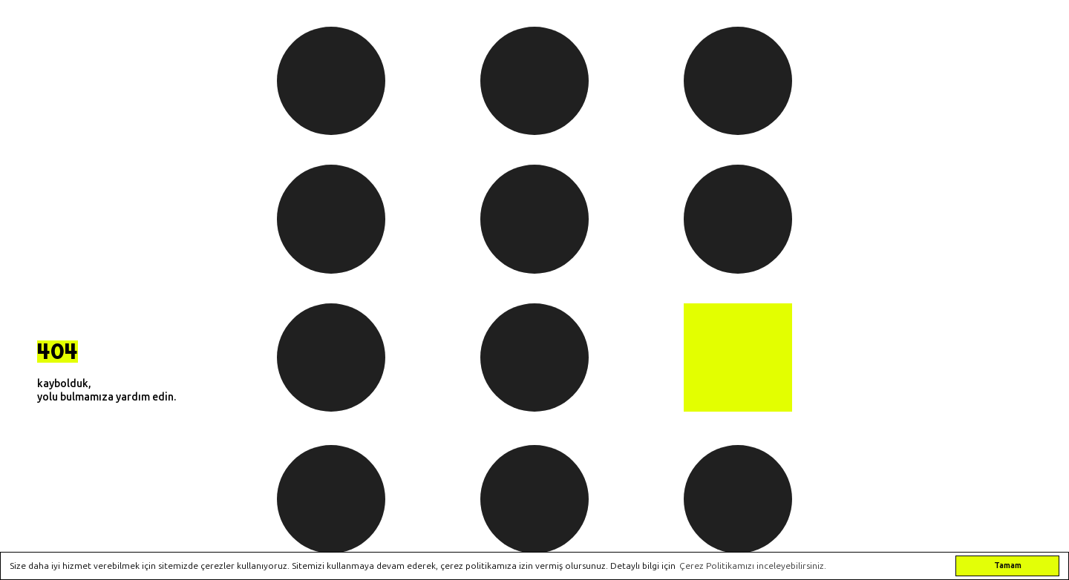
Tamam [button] (1007, 565)
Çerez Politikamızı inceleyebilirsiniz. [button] (752, 566)
